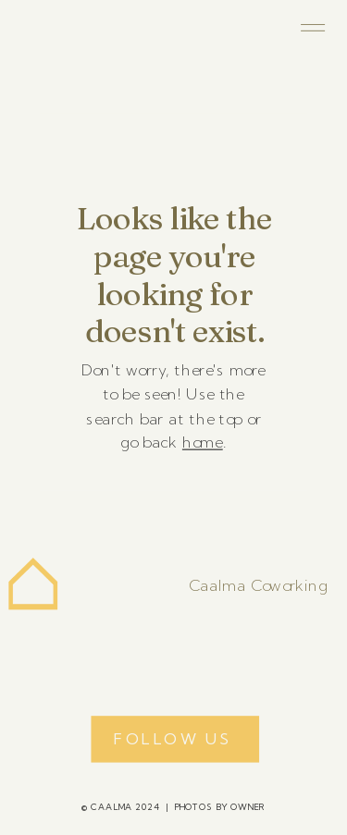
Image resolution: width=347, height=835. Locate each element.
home (202, 442)
